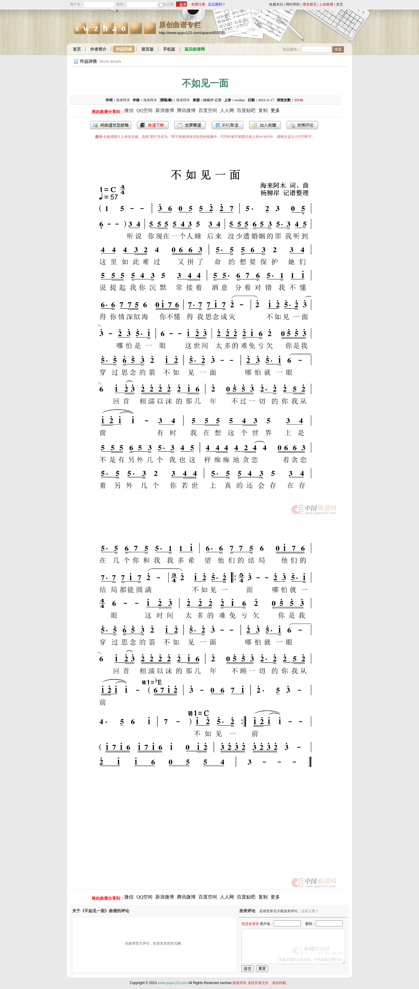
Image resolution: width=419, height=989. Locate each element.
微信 (129, 110)
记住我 (168, 4)
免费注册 (198, 4)
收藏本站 (276, 4)
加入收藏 (265, 125)
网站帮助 (293, 4)
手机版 (169, 49)
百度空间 (207, 110)
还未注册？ (310, 911)
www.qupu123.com (172, 983)
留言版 (147, 49)
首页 (339, 4)
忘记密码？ (217, 4)
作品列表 (124, 49)
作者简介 (98, 49)
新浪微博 (164, 110)
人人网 (227, 110)
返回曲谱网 (194, 49)
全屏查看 (190, 125)
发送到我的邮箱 (110, 125)
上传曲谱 (326, 4)
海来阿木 (123, 100)
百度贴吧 (246, 110)
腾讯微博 (186, 110)
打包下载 (152, 125)
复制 (263, 110)
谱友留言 (310, 4)
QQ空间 (144, 110)
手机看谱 (228, 125)
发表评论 (302, 125)
